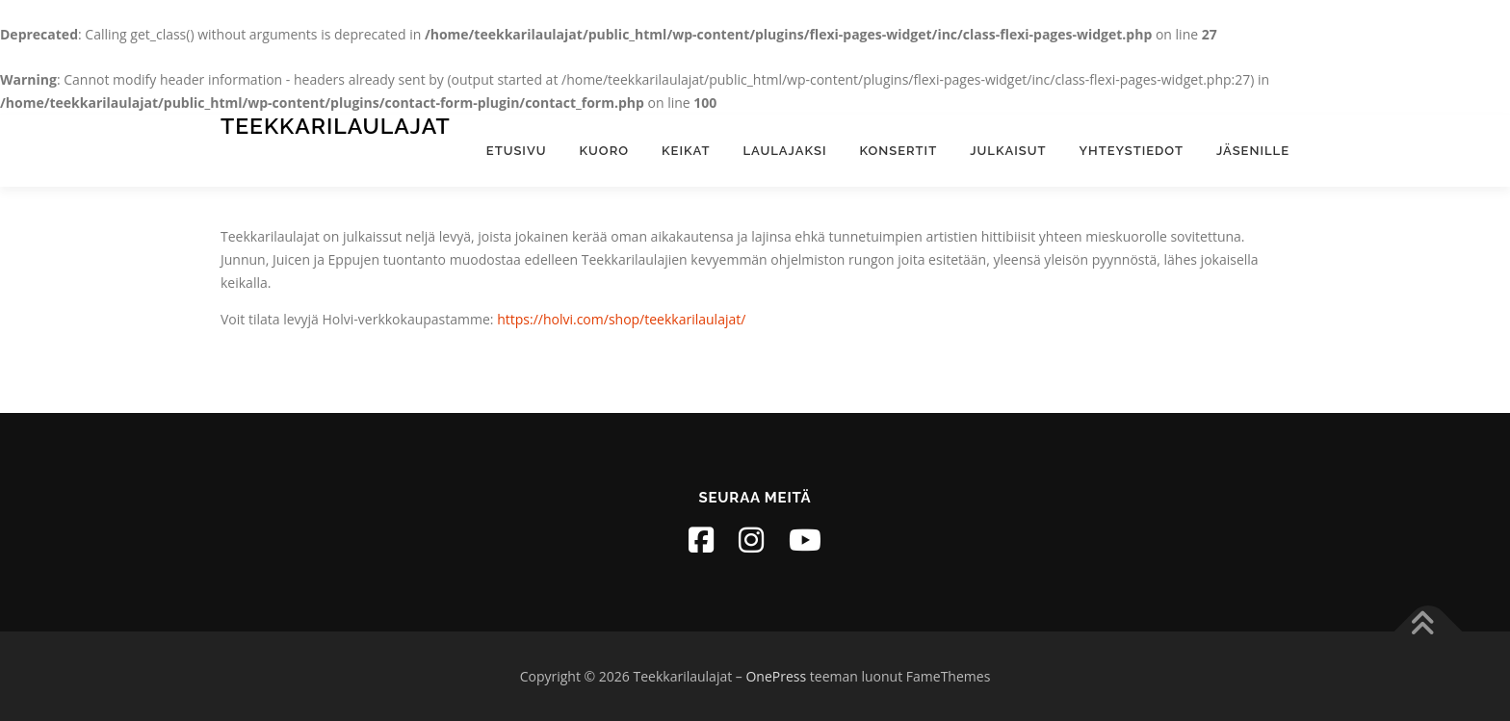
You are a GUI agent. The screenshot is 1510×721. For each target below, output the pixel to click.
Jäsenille (1252, 150)
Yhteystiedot (1132, 150)
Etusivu (516, 150)
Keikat (686, 150)
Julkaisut (1008, 150)
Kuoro (604, 150)
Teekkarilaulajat (336, 126)
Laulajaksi (784, 150)
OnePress (775, 676)
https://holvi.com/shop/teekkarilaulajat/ (621, 319)
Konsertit (899, 150)
